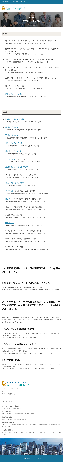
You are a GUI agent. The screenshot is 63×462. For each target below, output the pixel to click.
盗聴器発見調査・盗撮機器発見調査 (16, 167)
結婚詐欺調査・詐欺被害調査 (14, 183)
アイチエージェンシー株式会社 (33, 458)
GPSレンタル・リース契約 (14, 94)
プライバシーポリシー (7, 402)
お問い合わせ (15, 1)
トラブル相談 (9, 191)
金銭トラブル (9, 199)
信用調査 (8, 135)
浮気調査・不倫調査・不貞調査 (15, 119)
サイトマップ (18, 402)
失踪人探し (8, 151)
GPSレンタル (9, 223)
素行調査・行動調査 (11, 127)
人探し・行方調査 (10, 143)
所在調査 (21, 143)
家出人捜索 (17, 151)
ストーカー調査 (10, 159)
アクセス (23, 1)
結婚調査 (15, 135)
